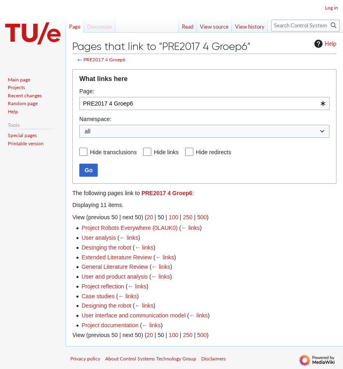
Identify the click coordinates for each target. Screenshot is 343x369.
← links (190, 228)
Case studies (97, 296)
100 (173, 217)
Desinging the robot (106, 247)
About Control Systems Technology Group (150, 359)
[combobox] (204, 103)
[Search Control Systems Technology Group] (305, 26)
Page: (86, 91)
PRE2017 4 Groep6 (104, 59)
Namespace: (95, 119)
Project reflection (102, 286)
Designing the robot (106, 305)
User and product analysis (114, 276)
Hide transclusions (113, 152)
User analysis (98, 237)
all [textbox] (87, 131)
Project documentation (109, 325)
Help (324, 44)
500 (201, 217)
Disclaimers (213, 359)
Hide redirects (213, 152)
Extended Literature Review (116, 257)
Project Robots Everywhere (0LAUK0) (129, 228)
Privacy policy (85, 359)
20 (150, 217)
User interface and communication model (133, 315)
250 (187, 217)
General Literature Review (114, 266)
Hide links (166, 152)
